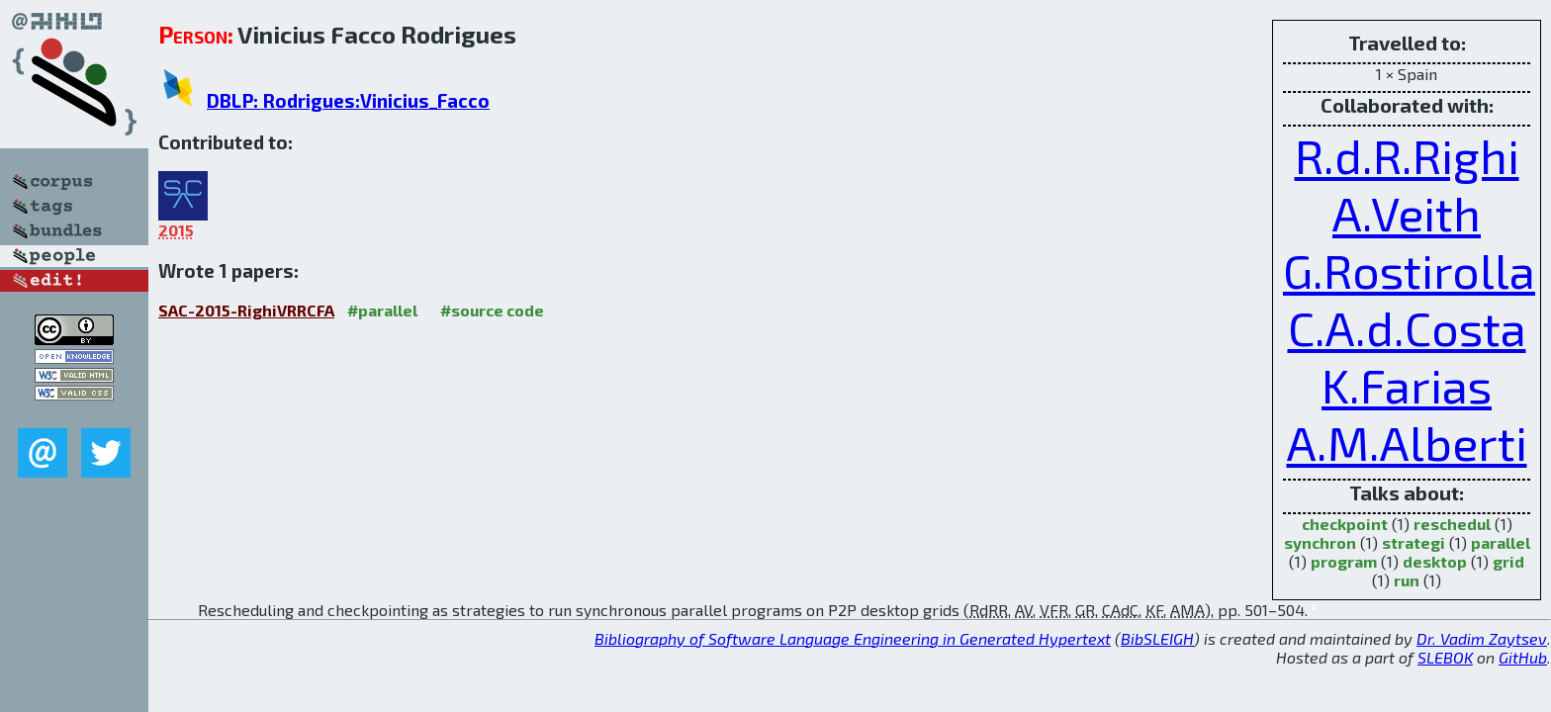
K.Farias (1407, 384)
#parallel (382, 310)
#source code (492, 310)
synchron (1320, 542)
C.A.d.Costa (1407, 327)
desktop (1435, 561)
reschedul (1452, 523)
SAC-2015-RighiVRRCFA (246, 310)
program (1344, 561)
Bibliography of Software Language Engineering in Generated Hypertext (852, 638)
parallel (1500, 542)
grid (1508, 561)
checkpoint (1345, 523)
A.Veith (1406, 212)
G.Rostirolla (1409, 270)
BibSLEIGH (1157, 638)
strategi (1413, 542)
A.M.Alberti (1407, 442)
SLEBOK (1445, 657)
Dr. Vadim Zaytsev (1481, 638)
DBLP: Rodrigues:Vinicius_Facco (348, 100)
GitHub (1523, 657)
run (1406, 580)
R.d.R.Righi (1407, 155)
